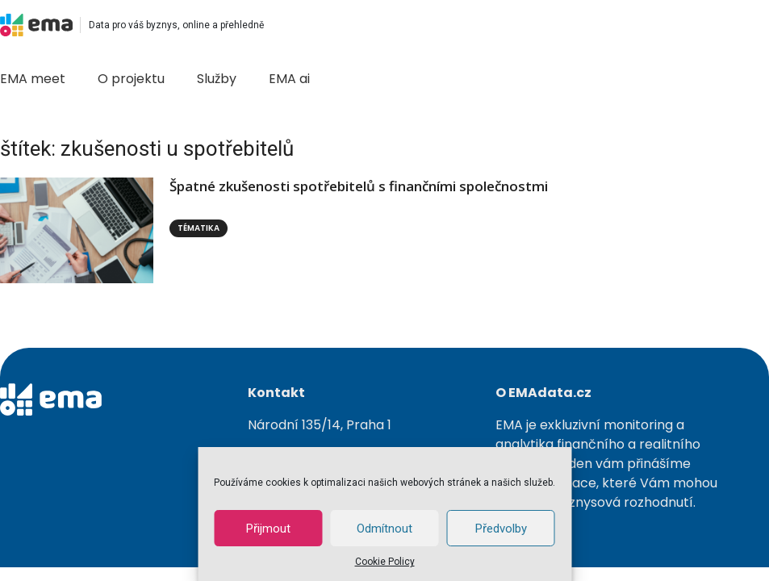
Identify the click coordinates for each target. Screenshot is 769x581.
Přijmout (268, 528)
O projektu (131, 78)
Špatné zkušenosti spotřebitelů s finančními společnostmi (358, 186)
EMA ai (289, 78)
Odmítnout (384, 528)
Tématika (198, 228)
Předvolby (501, 528)
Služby (216, 78)
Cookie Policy (385, 561)
